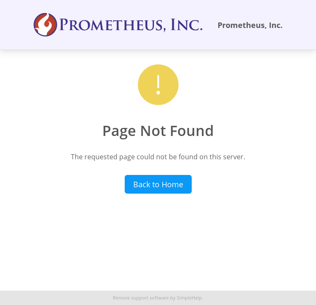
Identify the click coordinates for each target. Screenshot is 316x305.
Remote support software (141, 298)
